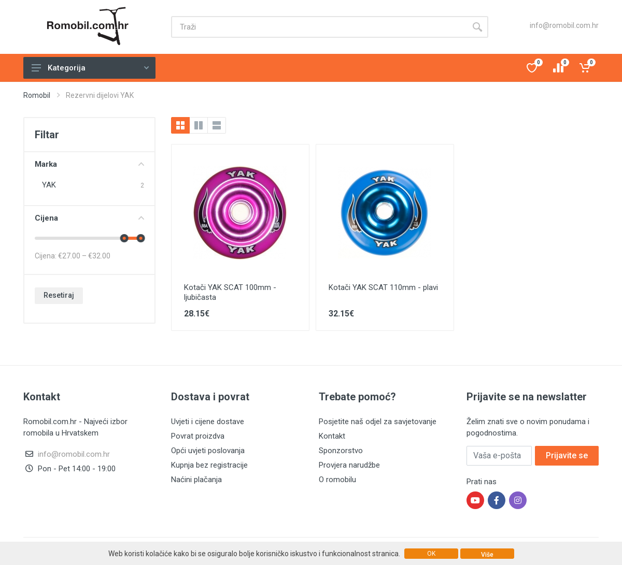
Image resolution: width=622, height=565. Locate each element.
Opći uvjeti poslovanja (208, 450)
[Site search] (318, 27)
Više (487, 554)
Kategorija (90, 68)
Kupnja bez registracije (209, 465)
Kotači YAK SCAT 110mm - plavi (383, 287)
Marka (89, 164)
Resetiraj (59, 295)
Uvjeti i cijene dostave (207, 421)
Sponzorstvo (341, 450)
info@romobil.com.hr (564, 25)
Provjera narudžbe (349, 465)
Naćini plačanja (196, 479)
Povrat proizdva (197, 436)
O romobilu (337, 479)
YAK (49, 185)
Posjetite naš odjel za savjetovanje (377, 421)
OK (431, 553)
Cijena (89, 218)
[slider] (124, 238)
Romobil (36, 95)
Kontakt (332, 436)
